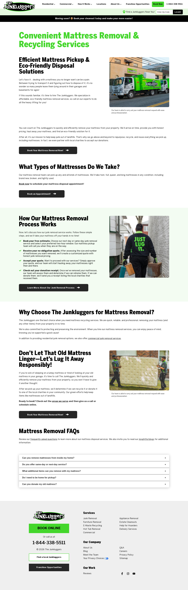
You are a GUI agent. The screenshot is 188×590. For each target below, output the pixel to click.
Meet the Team (90, 555)
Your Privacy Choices (95, 558)
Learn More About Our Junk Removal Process (53, 287)
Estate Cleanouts (128, 522)
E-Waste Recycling (92, 526)
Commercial (89, 533)
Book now (24, 184)
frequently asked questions (43, 439)
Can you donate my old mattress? (94, 484)
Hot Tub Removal (91, 529)
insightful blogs (146, 439)
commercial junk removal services (104, 339)
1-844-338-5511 (49, 543)
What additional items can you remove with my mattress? (94, 471)
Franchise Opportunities (49, 567)
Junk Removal (90, 519)
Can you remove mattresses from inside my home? (94, 458)
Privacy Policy (126, 555)
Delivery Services (128, 529)
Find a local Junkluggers (49, 557)
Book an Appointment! (41, 193)
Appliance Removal (128, 519)
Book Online (49, 528)
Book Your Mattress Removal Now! (48, 150)
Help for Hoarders (128, 526)
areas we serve (60, 401)
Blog (85, 551)
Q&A (121, 548)
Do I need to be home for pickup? (94, 477)
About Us (87, 548)
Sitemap (123, 558)
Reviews (87, 574)
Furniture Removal (92, 522)
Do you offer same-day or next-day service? (94, 464)
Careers (123, 551)
